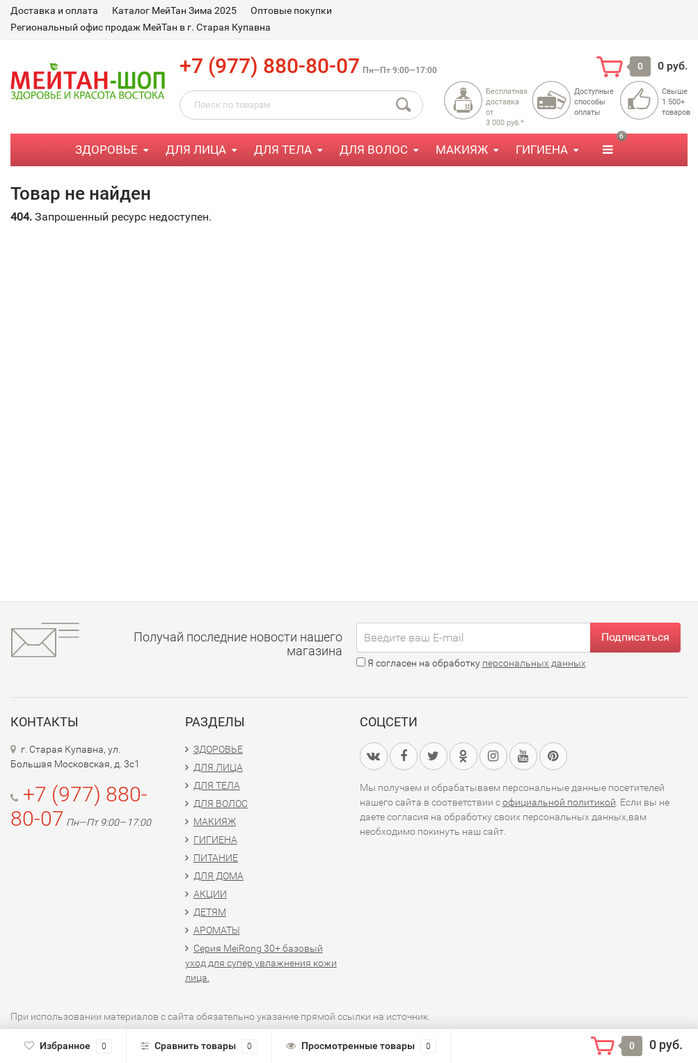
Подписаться (635, 637)
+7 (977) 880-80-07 (270, 66)
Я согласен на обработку (471, 663)
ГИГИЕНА (542, 150)
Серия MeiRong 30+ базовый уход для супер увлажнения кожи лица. (261, 963)
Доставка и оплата (54, 10)
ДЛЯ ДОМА (218, 875)
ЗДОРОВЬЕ (106, 150)
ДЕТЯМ (209, 912)
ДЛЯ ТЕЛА (283, 150)
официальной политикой (559, 802)
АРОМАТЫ (216, 930)
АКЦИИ (210, 894)
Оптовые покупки (291, 10)
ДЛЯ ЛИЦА (196, 150)
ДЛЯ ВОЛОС (374, 150)
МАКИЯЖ (462, 150)
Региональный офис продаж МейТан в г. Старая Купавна (140, 27)
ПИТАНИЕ (215, 857)
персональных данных (534, 663)
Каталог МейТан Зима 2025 (174, 10)
